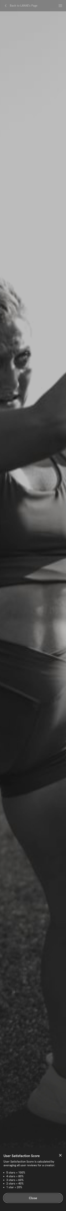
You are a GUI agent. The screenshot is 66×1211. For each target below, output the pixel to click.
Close (33, 1198)
